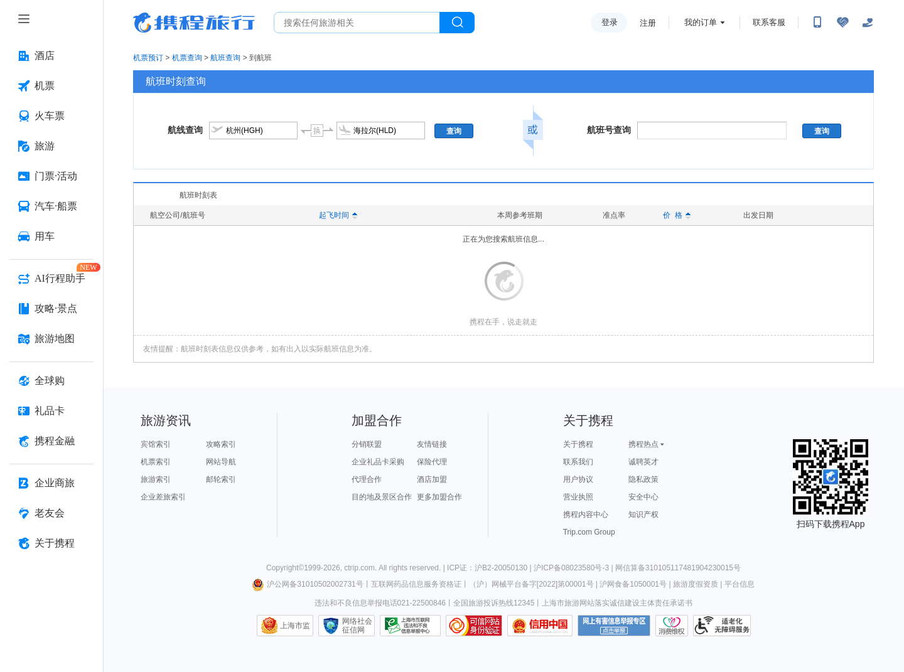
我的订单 (700, 22)
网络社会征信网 (357, 625)
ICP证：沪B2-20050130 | (490, 567)
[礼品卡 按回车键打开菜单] (51, 411)
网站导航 (221, 461)
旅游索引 (156, 479)
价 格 (677, 215)
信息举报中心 (410, 625)
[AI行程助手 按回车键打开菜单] (51, 278)
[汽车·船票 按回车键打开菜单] (51, 206)
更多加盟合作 (439, 497)
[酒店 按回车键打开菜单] (51, 56)
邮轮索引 (221, 479)
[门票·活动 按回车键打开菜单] (51, 176)
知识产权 (643, 514)
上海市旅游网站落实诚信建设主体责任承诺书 (617, 603)
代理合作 (367, 479)
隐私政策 (643, 479)
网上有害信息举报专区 (614, 625)
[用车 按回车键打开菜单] (51, 236)
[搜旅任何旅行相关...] (356, 22)
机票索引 (156, 461)
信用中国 (540, 625)
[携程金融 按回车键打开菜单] (51, 441)
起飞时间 (338, 215)
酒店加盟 (432, 479)
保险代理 (432, 461)
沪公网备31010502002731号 (307, 584)
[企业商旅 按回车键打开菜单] (51, 483)
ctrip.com (359, 567)
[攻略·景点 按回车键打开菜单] (51, 309)
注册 (648, 23)
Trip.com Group (589, 532)
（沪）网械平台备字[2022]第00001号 (531, 584)
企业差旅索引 (163, 497)
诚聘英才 (643, 461)
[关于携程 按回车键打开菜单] (51, 543)
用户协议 (578, 479)
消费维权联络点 (671, 625)
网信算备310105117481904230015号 (678, 567)
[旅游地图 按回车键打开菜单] (51, 339)
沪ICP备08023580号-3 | (574, 567)
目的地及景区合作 (382, 497)
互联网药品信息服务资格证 (416, 584)
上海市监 (295, 625)
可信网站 (474, 625)
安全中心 (643, 497)
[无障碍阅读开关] (842, 22)
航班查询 (225, 57)
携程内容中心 (585, 514)
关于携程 (578, 444)
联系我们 (578, 461)
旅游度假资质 (695, 584)
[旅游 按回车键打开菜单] (51, 146)
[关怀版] (867, 22)
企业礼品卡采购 (378, 461)
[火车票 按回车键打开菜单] (51, 116)
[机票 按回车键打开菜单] (51, 86)
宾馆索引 (156, 444)
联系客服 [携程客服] (769, 22)
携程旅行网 (194, 23)
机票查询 (187, 57)
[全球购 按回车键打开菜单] (51, 381)
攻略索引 (221, 444)
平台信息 (739, 584)
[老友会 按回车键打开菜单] (51, 513)
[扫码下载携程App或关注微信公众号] (817, 22)
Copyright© (285, 567)
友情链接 (432, 444)
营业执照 (578, 497)
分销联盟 (367, 444)
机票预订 (148, 57)
